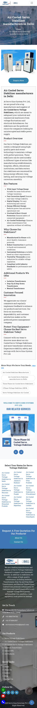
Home (18, 29)
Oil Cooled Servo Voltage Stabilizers (18, 644)
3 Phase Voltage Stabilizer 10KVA (15, 388)
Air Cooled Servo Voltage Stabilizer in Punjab (18, 490)
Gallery (7, 673)
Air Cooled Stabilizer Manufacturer (16, 372)
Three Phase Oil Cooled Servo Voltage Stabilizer (23, 442)
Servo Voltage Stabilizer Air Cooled (16, 393)
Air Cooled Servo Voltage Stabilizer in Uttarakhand (30, 490)
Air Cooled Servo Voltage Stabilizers (18, 641)
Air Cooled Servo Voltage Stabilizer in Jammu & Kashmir (18, 477)
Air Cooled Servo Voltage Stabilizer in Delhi (6, 477)
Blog (6, 676)
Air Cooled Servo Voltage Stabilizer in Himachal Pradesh (6, 501)
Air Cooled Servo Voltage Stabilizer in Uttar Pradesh (30, 477)
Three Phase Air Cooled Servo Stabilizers (18, 384)
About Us (18, 538)
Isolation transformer (13, 648)
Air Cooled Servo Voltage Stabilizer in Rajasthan (18, 501)
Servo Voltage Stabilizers (14, 638)
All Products (9, 654)
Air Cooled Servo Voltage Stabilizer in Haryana (6, 488)
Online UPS (9, 651)
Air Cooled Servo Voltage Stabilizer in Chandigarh (30, 512)
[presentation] (16, 452)
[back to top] (31, 702)
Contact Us (18, 542)
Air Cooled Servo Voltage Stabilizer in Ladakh (30, 501)
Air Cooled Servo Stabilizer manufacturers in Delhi (18, 378)
